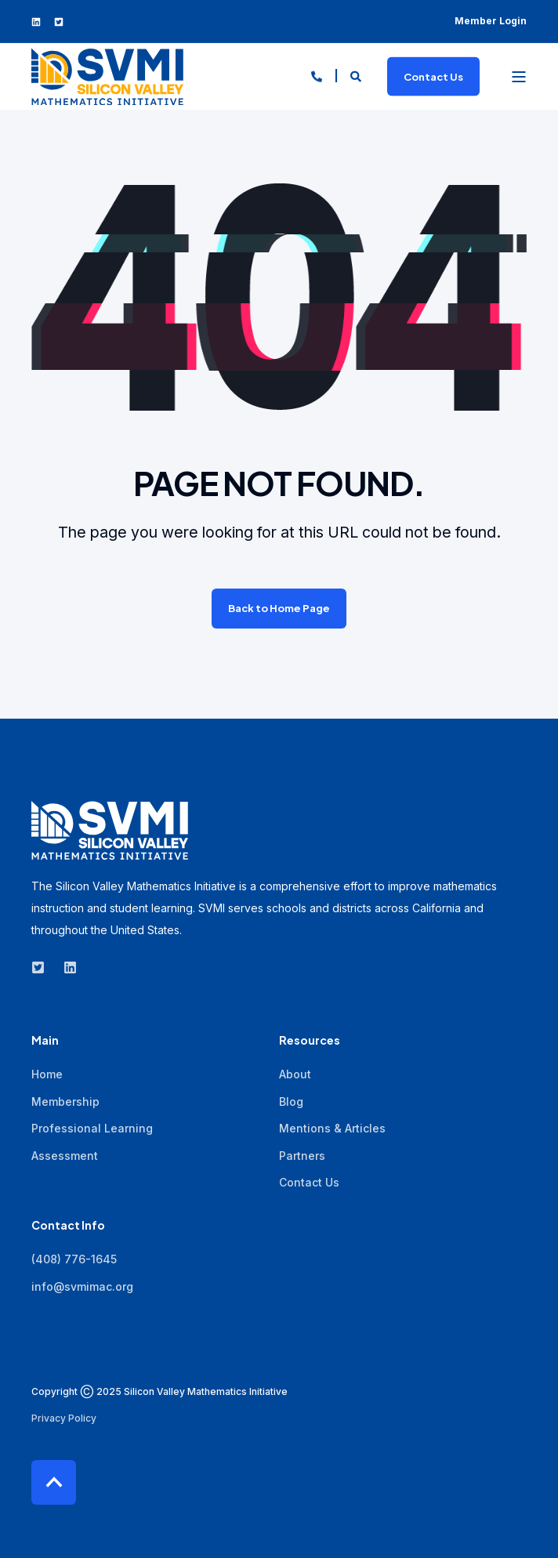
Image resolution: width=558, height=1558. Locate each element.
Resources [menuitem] (309, 1040)
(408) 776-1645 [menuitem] (74, 1259)
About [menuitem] (295, 1074)
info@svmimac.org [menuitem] (82, 1286)
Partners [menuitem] (302, 1155)
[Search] (357, 75)
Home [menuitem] (47, 1074)
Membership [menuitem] (65, 1101)
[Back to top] (53, 1482)
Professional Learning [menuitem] (92, 1128)
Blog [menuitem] (291, 1101)
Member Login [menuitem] (491, 21)
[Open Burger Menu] (518, 76)
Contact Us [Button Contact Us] (433, 76)
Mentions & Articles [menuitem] (332, 1128)
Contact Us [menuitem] (309, 1182)
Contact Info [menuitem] (68, 1225)
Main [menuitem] (45, 1040)
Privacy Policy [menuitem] (63, 1418)
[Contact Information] (316, 75)
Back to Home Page (279, 608)
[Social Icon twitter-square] (55, 22)
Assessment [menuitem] (64, 1155)
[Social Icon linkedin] (39, 22)
